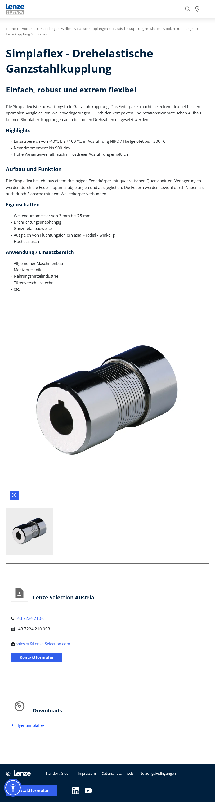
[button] (13, 787)
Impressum (87, 773)
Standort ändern (59, 773)
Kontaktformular (37, 657)
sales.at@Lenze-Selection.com (43, 643)
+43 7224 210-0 (30, 618)
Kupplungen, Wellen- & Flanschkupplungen (74, 28)
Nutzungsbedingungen (158, 773)
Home (11, 28)
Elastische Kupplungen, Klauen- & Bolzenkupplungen (154, 28)
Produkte (28, 28)
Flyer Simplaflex (30, 725)
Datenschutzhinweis (117, 773)
